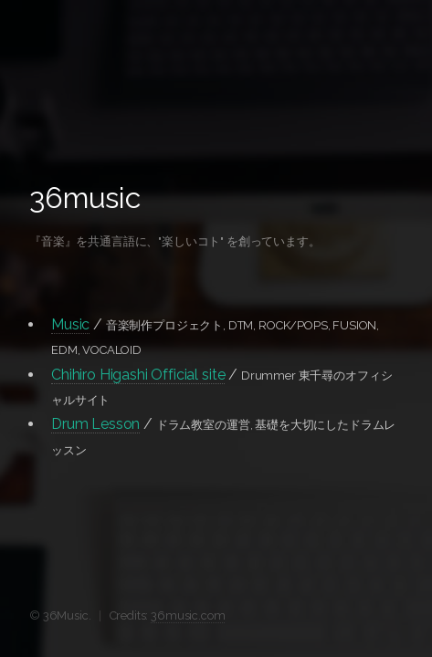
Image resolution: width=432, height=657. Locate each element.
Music (70, 324)
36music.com (188, 615)
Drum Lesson (95, 424)
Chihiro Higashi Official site (138, 374)
